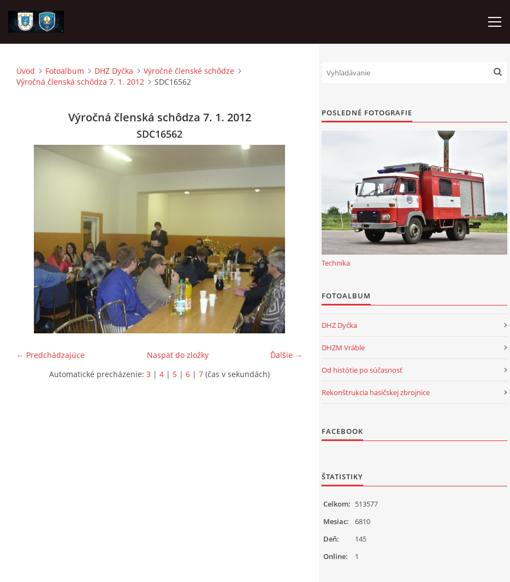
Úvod (25, 71)
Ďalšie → (286, 355)
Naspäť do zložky (178, 355)
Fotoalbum (64, 71)
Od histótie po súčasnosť (362, 370)
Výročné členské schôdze (189, 71)
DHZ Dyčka (113, 71)
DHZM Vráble (343, 347)
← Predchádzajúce (50, 355)
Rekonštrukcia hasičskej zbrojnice (376, 392)
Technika (336, 263)
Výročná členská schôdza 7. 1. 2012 (80, 82)
